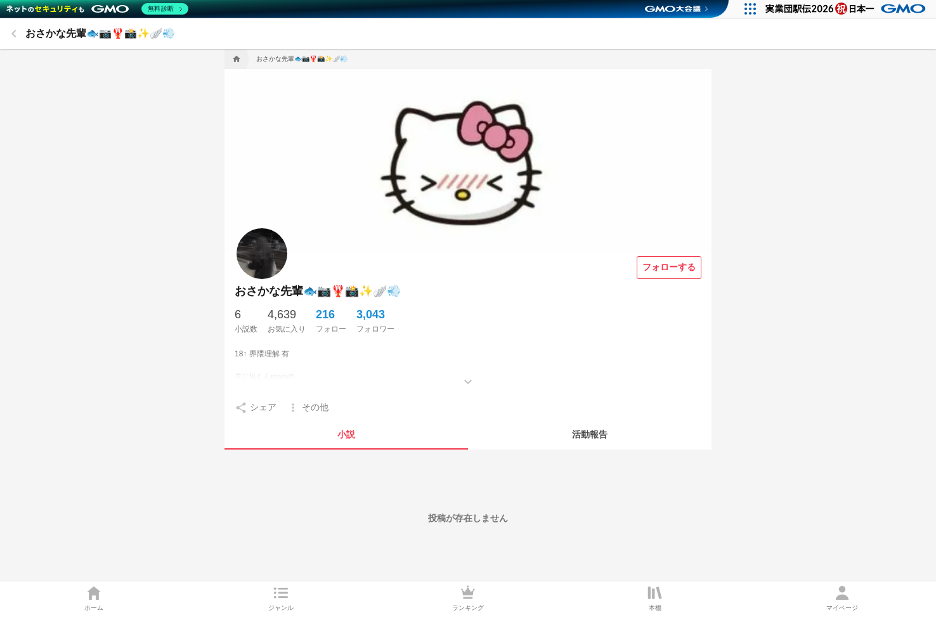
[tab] (346, 434)
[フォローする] (669, 267)
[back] (14, 33)
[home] (235, 59)
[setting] (255, 407)
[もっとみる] (468, 372)
